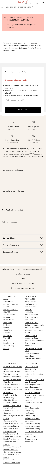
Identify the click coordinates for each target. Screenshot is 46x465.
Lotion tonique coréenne (31, 399)
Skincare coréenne (32, 392)
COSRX (6, 307)
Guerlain (6, 333)
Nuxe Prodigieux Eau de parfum (13, 417)
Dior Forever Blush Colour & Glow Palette (12, 435)
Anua (5, 299)
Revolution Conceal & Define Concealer (12, 448)
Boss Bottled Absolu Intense (11, 456)
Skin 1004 (7, 312)
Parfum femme (30, 307)
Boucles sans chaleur (33, 390)
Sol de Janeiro (9, 315)
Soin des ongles (31, 317)
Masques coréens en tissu (33, 404)
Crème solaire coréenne (34, 395)
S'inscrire (23, 110)
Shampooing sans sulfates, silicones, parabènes (32, 418)
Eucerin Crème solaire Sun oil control (12, 406)
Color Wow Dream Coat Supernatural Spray (13, 424)
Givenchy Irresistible (11, 372)
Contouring (29, 411)
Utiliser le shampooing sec (34, 375)
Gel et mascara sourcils (34, 325)
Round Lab (7, 335)
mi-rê (5, 341)
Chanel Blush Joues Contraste (11, 412)
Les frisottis (29, 413)
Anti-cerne (29, 320)
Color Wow (8, 330)
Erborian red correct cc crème (12, 367)
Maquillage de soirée (33, 385)
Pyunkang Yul (8, 343)
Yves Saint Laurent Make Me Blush (10, 430)
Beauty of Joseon (10, 304)
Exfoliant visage (31, 304)
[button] (23, 237)
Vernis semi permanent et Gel (34, 331)
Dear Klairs (7, 322)
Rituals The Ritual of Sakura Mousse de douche (11, 441)
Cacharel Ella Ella (10, 421)
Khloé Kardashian (10, 309)
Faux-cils (28, 309)
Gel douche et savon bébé (33, 349)
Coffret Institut (30, 436)
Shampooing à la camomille (32, 440)
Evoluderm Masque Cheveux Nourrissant (11, 461)
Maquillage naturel (32, 387)
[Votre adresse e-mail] (23, 100)
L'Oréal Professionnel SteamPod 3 (12, 380)
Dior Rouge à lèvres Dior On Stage (11, 396)
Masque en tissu (31, 338)
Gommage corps (32, 322)
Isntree (6, 328)
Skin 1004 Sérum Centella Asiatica (10, 401)
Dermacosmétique (32, 354)
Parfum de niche (31, 315)
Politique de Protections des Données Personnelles (23, 269)
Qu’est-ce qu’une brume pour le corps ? (34, 380)
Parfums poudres (32, 328)
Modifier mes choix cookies (23, 283)
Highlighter (29, 312)
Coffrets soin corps (33, 359)
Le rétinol (28, 434)
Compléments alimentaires (30, 370)
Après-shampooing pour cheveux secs (32, 424)
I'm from (6, 325)
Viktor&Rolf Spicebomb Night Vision (12, 391)
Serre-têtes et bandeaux (34, 341)
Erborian (6, 317)
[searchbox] (23, 7)
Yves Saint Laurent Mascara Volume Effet (12, 375)
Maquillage (29, 356)
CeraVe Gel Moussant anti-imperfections (12, 386)
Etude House (8, 320)
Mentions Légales (23, 274)
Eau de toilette (31, 302)
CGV (23, 279)
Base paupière (31, 335)
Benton (6, 348)
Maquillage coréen (32, 408)
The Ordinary (8, 346)
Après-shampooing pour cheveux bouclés (34, 430)
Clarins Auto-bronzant (12, 452)
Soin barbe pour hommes (31, 344)
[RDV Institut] (25, 3)
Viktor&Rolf (8, 302)
